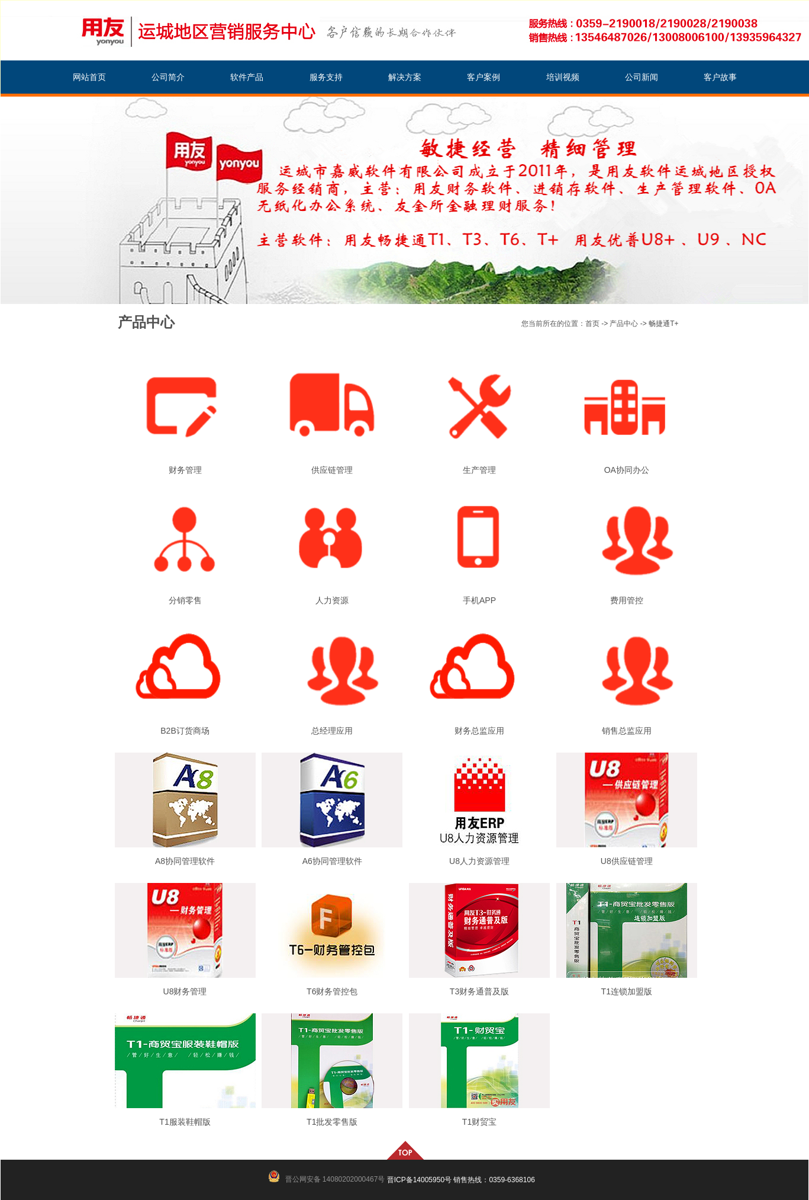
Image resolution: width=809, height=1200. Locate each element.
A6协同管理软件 (332, 861)
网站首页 (89, 77)
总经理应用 (332, 730)
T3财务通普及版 (479, 991)
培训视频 (562, 77)
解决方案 (404, 77)
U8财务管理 (185, 991)
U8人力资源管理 (479, 861)
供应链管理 (332, 470)
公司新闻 (641, 77)
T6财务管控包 (332, 991)
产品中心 (624, 323)
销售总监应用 (627, 730)
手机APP (479, 600)
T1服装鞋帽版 (184, 1122)
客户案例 (483, 77)
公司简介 (168, 77)
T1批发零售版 (332, 1122)
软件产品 (246, 77)
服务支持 (326, 77)
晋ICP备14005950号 (419, 1180)
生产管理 (479, 470)
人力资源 (332, 600)
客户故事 (720, 77)
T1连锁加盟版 (626, 991)
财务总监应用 (479, 730)
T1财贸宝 (479, 1122)
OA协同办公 (626, 470)
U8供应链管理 (627, 861)
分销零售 (185, 600)
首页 (592, 323)
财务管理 (185, 470)
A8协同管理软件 (185, 861)
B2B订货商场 (184, 730)
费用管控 (626, 600)
